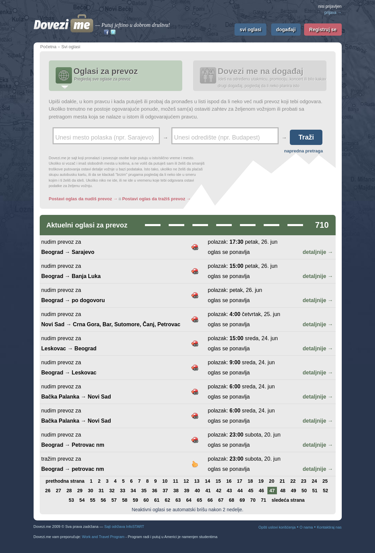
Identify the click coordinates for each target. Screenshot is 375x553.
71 (263, 500)
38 (176, 490)
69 (242, 500)
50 (304, 490)
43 (229, 490)
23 (303, 481)
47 (272, 490)
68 (231, 500)
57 (114, 500)
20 (272, 481)
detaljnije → (318, 252)
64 (189, 500)
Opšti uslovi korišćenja (277, 527)
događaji (286, 29)
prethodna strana (64, 481)
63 (178, 500)
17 (239, 481)
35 (144, 490)
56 (103, 500)
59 (135, 500)
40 (197, 490)
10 (165, 481)
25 (325, 481)
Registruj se (322, 29)
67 (221, 500)
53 (71, 500)
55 (92, 500)
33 (122, 490)
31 (101, 490)
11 (175, 481)
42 (219, 490)
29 (80, 490)
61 (157, 500)
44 (240, 490)
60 (146, 500)
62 (167, 500)
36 (154, 490)
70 (253, 500)
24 (314, 481)
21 (282, 481)
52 (325, 490)
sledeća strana (287, 500)
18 (250, 481)
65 (199, 500)
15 (218, 481)
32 (112, 490)
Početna (48, 46)
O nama (306, 527)
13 (197, 481)
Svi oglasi (70, 46)
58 (125, 500)
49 (293, 490)
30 (90, 490)
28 (69, 490)
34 (133, 490)
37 (165, 490)
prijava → (333, 12)
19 (261, 481)
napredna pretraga (303, 150)
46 (261, 490)
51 (315, 490)
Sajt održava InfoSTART (124, 526)
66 (210, 500)
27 (58, 490)
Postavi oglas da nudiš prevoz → (83, 198)
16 (229, 481)
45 (251, 490)
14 (207, 481)
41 (208, 490)
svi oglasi (250, 29)
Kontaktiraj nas (329, 527)
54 (82, 500)
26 (48, 490)
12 (186, 481)
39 (186, 490)
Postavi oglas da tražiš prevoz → (156, 198)
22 (293, 481)
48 (282, 490)
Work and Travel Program (103, 537)
